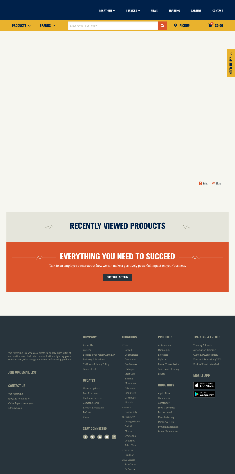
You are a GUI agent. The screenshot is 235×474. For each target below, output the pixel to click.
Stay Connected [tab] (95, 429)
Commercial (164, 398)
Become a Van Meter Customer (99, 355)
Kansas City (131, 412)
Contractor (163, 403)
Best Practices (90, 393)
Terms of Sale (90, 369)
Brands (161, 374)
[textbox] (113, 25)
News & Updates (91, 389)
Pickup (184, 26)
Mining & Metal (166, 422)
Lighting (162, 360)
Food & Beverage (166, 408)
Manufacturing (166, 417)
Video (86, 417)
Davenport (130, 360)
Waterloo (129, 403)
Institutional (165, 413)
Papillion (129, 455)
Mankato (129, 431)
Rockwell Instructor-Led (206, 364)
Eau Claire (130, 465)
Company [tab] (90, 337)
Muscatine (130, 384)
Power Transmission (169, 364)
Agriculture (164, 393)
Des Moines (131, 364)
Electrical (163, 355)
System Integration (168, 427)
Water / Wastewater (168, 432)
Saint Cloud (131, 446)
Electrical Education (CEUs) (207, 360)
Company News (91, 403)
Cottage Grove (132, 422)
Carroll (128, 350)
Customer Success (92, 398)
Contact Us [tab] (16, 386)
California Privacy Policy (96, 364)
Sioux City (130, 393)
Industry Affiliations (94, 360)
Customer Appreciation (205, 355)
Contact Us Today (117, 277)
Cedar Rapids (131, 355)
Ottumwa (130, 388)
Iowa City (130, 374)
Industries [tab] (166, 385)
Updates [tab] (89, 381)
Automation (164, 345)
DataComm (164, 350)
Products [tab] (165, 337)
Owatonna (130, 436)
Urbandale (130, 398)
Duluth (129, 427)
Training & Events (202, 345)
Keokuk (129, 379)
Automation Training (204, 350)
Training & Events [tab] (206, 337)
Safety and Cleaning (168, 369)
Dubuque (130, 369)
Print (203, 183)
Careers (87, 350)
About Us (88, 345)
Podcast (87, 413)
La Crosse (130, 469)
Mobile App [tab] (201, 376)
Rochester (130, 441)
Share (216, 183)
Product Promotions (93, 408)
